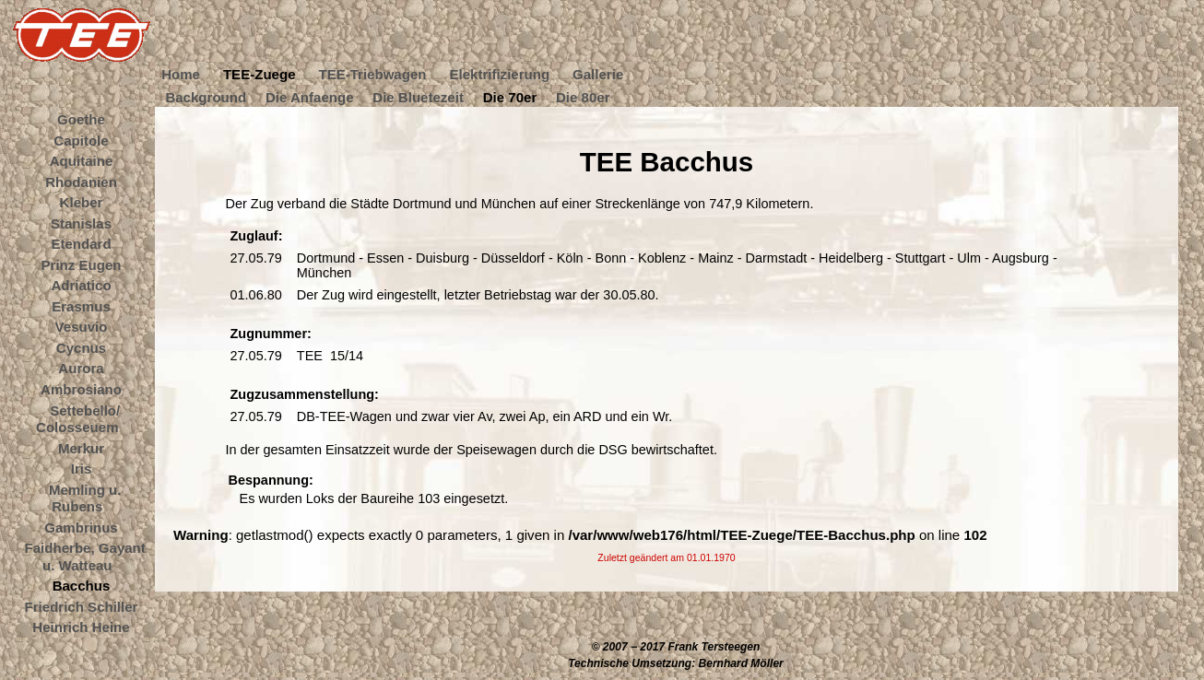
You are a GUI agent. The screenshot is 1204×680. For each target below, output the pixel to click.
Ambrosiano (81, 389)
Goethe (81, 119)
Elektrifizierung (499, 74)
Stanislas (81, 222)
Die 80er (583, 96)
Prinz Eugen (81, 264)
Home (180, 74)
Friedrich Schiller (81, 606)
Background (205, 96)
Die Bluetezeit (418, 96)
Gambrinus (80, 526)
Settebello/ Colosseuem (78, 418)
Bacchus (82, 585)
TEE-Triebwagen (372, 74)
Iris (81, 468)
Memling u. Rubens (85, 497)
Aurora (80, 368)
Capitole (80, 139)
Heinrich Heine (80, 627)
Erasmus (81, 305)
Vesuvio (81, 326)
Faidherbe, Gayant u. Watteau (85, 556)
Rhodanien (81, 181)
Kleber (81, 202)
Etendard (81, 244)
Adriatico (81, 285)
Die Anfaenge (310, 96)
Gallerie (597, 74)
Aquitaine (81, 161)
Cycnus (81, 347)
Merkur (81, 447)
